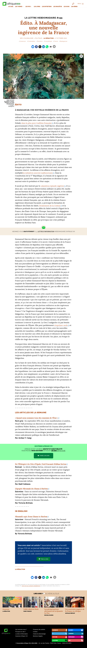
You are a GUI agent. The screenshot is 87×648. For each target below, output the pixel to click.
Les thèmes (19, 6)
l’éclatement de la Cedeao (49, 206)
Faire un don (43, 559)
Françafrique (48, 41)
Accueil (10, 6)
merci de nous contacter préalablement (31, 585)
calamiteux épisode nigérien (52, 186)
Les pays (28, 6)
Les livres (37, 6)
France (56, 41)
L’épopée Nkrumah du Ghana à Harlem (31, 489)
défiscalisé (58, 451)
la (45, 231)
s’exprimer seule (61, 325)
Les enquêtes (57, 6)
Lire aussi (38, 593)
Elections (40, 41)
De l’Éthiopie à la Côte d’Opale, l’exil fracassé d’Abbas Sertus (40, 464)
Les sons (66, 6)
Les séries (74, 6)
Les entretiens (47, 6)
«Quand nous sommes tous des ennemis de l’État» (36, 418)
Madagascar (63, 41)
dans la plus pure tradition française (36, 123)
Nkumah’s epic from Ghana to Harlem (31, 516)
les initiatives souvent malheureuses (38, 173)
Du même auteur (52, 593)
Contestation (31, 41)
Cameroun (22, 41)
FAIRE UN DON (44, 455)
